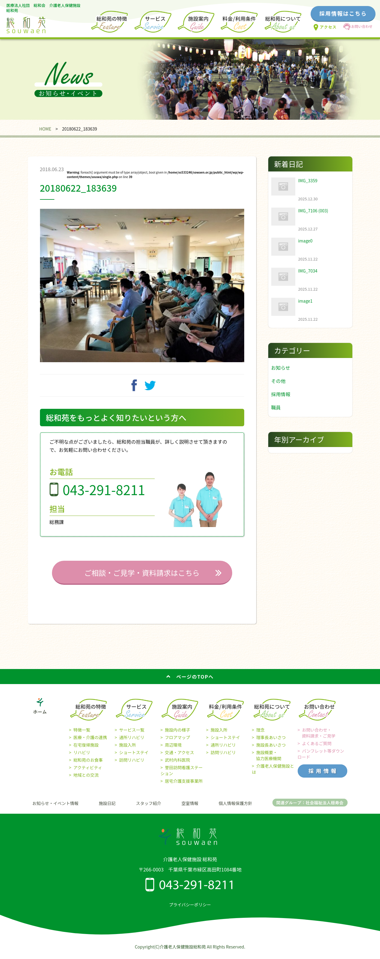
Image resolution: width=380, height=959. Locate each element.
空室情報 (189, 806)
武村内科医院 (177, 763)
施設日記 (107, 806)
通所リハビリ (131, 741)
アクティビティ (87, 771)
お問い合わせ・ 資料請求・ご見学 (317, 736)
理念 (260, 733)
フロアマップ (177, 741)
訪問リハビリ (131, 763)
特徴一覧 (81, 733)
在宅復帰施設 (86, 748)
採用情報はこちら (343, 13)
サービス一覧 (131, 733)
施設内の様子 (177, 733)
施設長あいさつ (271, 748)
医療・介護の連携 (90, 741)
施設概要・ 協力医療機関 (266, 759)
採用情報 (280, 394)
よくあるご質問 (316, 747)
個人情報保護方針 (235, 806)
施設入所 (127, 748)
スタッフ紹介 (148, 806)
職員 (276, 407)
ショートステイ (133, 756)
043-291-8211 (104, 492)
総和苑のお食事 (88, 763)
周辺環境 (173, 748)
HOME (45, 129)
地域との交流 (86, 778)
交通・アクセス (179, 756)
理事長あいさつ (271, 741)
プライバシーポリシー (190, 908)
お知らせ (280, 367)
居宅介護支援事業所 (184, 784)
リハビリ (81, 756)
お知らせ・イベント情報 (55, 806)
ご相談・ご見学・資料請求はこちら (142, 576)
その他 (278, 380)
